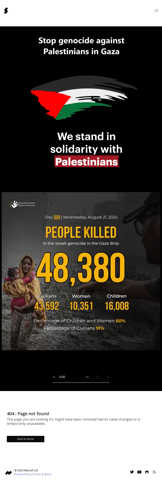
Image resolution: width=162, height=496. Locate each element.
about (47, 474)
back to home (25, 439)
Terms (37, 474)
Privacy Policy (22, 474)
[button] (156, 10)
